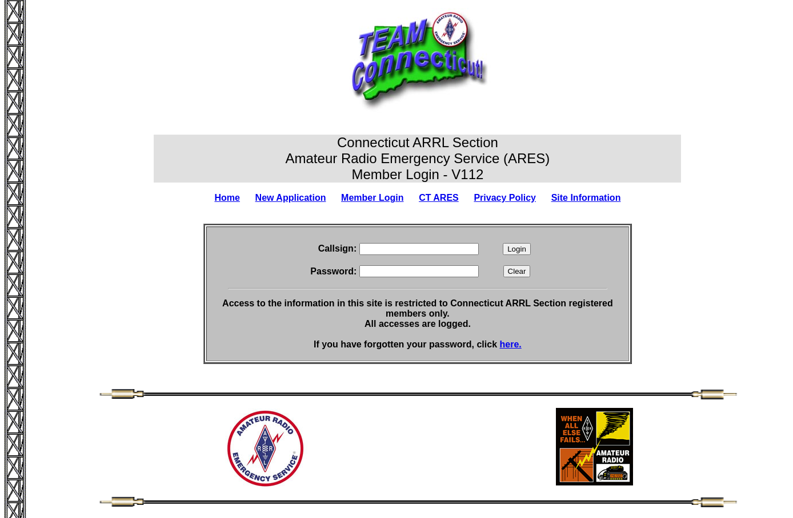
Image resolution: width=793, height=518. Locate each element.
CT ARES (439, 198)
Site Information (586, 198)
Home (226, 198)
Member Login (372, 198)
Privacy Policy (505, 198)
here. (511, 344)
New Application (290, 198)
